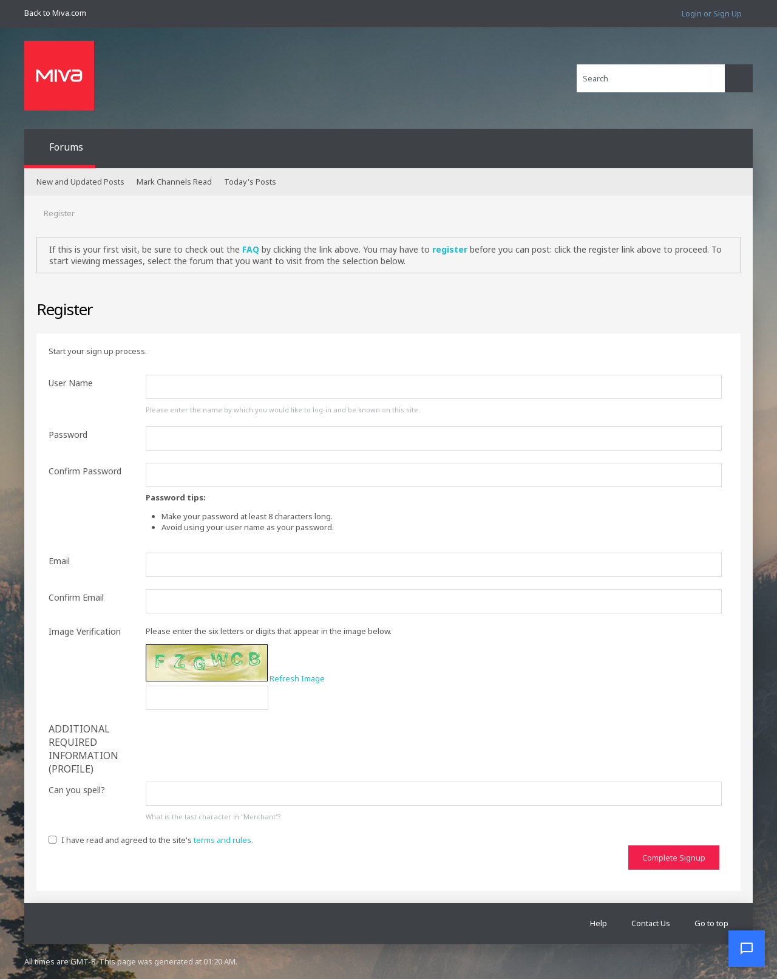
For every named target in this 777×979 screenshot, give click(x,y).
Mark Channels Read (174, 181)
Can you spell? (77, 790)
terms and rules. (223, 839)
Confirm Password (85, 471)
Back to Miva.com (55, 12)
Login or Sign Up (712, 13)
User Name (71, 383)
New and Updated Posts (80, 181)
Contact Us (650, 923)
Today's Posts (250, 181)
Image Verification (85, 631)
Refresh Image (297, 678)
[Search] (651, 78)
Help (598, 923)
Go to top (711, 923)
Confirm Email (76, 597)
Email (59, 561)
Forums (66, 147)
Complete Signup (673, 857)
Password (68, 434)
